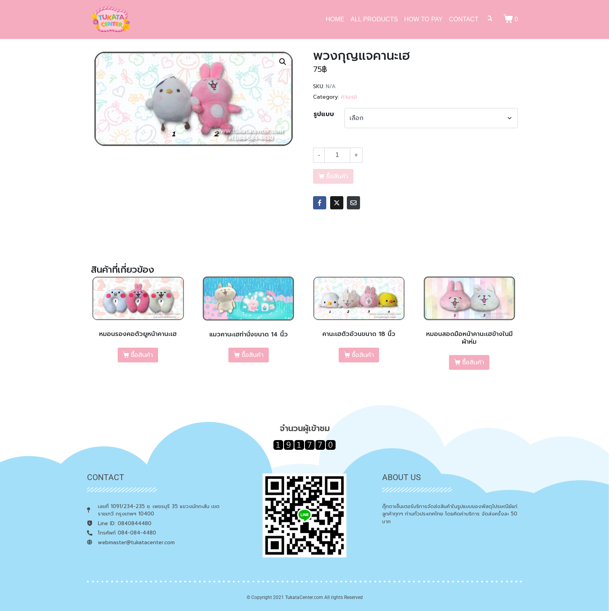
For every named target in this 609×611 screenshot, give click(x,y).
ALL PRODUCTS (374, 19)
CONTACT (463, 19)
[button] (283, 62)
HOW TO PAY (423, 19)
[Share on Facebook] (319, 202)
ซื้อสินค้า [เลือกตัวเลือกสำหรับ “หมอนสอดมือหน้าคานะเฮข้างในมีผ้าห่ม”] (473, 362)
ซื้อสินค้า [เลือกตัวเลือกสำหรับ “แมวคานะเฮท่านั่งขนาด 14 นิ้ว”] (253, 355)
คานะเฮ (349, 97)
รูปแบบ (323, 114)
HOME (334, 19)
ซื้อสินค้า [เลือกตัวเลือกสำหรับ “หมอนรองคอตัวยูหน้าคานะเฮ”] (142, 355)
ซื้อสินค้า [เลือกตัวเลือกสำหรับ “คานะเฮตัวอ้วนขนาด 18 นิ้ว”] (363, 355)
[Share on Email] (353, 202)
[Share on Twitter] (336, 202)
